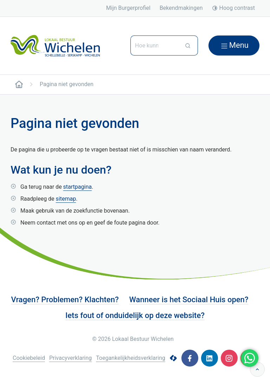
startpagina (77, 186)
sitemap (66, 198)
